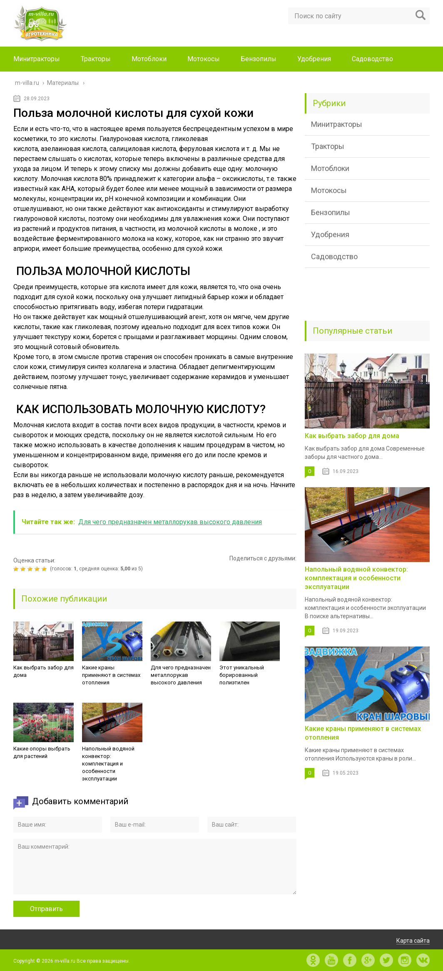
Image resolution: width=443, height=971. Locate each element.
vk (423, 960)
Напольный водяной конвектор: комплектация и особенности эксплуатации (108, 764)
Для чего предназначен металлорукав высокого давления (181, 675)
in (404, 960)
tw (386, 960)
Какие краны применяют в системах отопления (111, 675)
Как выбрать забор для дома (43, 671)
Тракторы (96, 59)
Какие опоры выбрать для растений (41, 752)
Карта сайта (413, 940)
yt (331, 960)
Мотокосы (203, 59)
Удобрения (314, 59)
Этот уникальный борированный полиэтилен (241, 675)
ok (313, 960)
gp (368, 960)
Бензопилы (258, 59)
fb (349, 960)
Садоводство (372, 59)
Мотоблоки (149, 59)
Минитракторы (36, 59)
